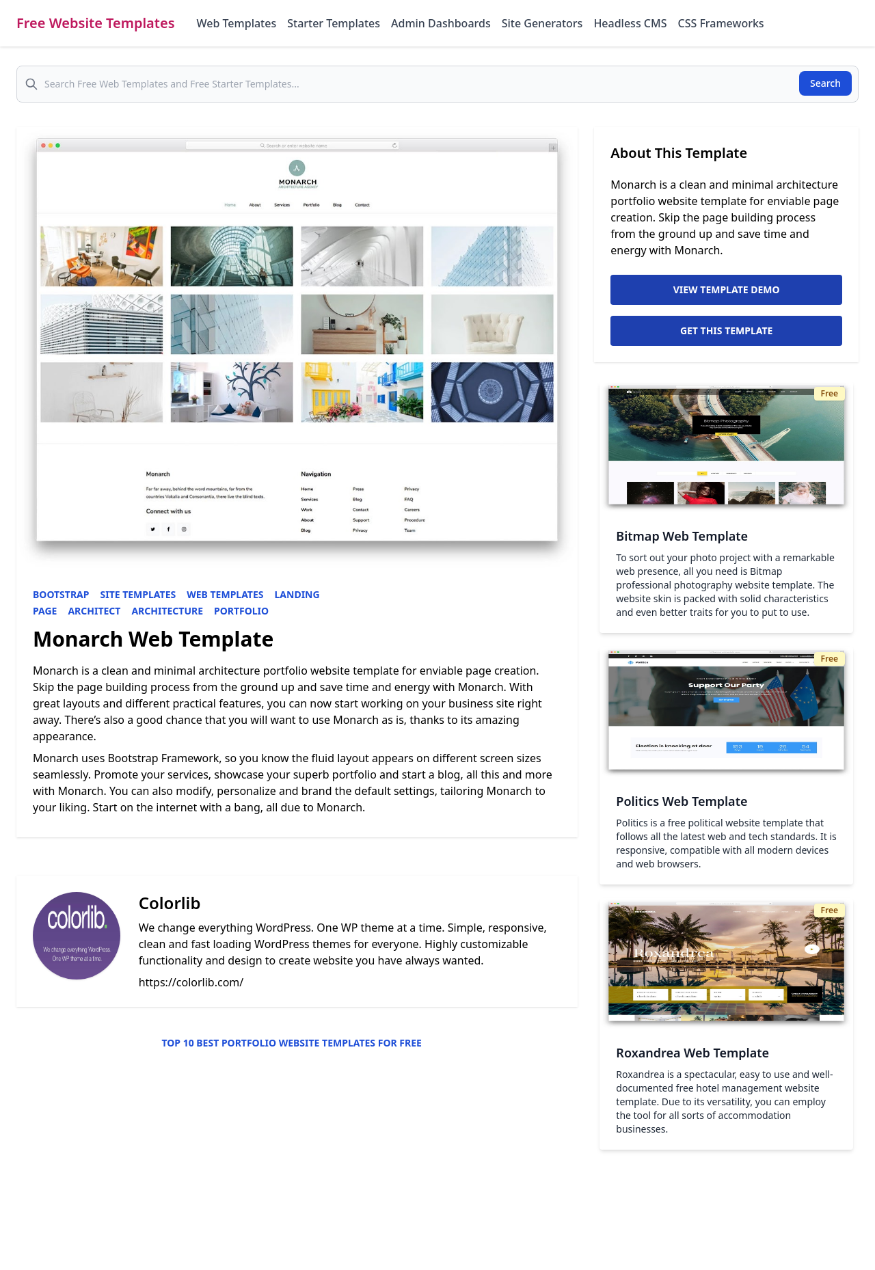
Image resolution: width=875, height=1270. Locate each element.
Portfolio (241, 610)
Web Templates (237, 23)
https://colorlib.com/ (191, 982)
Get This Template (726, 330)
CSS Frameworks (720, 23)
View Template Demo (726, 289)
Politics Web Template (681, 801)
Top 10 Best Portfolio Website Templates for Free (291, 1042)
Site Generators (542, 23)
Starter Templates (333, 23)
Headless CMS (630, 23)
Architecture (167, 610)
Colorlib (170, 902)
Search (825, 83)
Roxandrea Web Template (692, 1052)
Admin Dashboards (441, 23)
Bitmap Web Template (682, 536)
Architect (94, 610)
